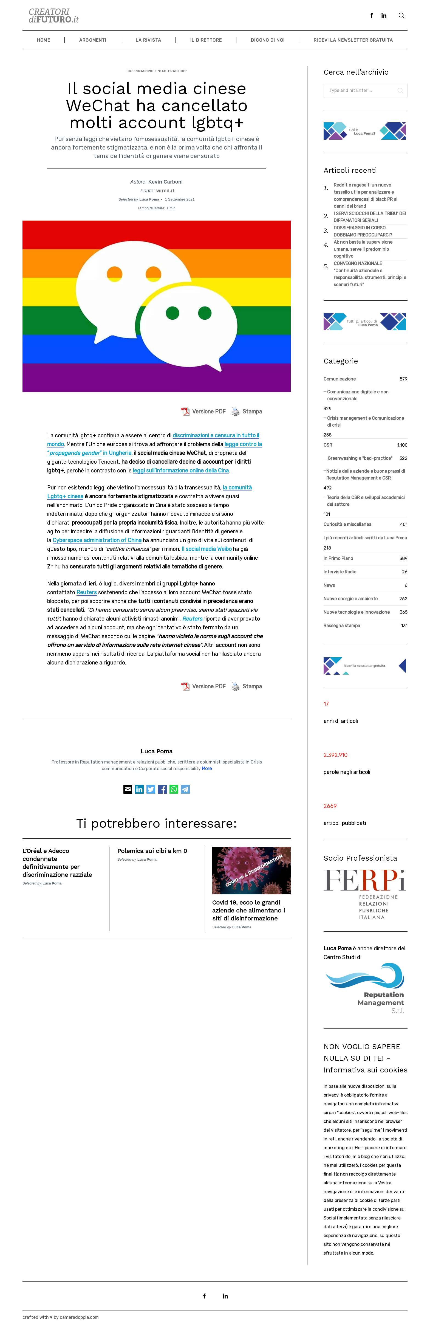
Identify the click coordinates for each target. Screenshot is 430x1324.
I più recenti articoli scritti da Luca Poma (365, 537)
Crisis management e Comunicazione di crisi (365, 422)
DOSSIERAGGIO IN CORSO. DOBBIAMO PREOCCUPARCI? (363, 231)
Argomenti (92, 40)
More (207, 764)
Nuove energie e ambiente (351, 598)
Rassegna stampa (342, 625)
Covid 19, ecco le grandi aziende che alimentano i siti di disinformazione (250, 907)
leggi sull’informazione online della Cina (181, 466)
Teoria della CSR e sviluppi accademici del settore (366, 501)
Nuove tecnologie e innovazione (357, 612)
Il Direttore (206, 40)
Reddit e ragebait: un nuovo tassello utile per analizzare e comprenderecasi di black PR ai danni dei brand (365, 195)
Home (43, 40)
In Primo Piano (338, 558)
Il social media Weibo (207, 545)
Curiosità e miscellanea (347, 524)
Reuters (87, 588)
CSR (328, 445)
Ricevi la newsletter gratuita (353, 40)
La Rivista (148, 40)
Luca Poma (149, 196)
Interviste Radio (340, 571)
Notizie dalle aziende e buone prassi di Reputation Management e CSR (365, 475)
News (329, 585)
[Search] (401, 15)
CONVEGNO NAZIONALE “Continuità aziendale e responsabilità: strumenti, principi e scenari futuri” (370, 274)
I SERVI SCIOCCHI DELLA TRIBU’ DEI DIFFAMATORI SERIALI (370, 217)
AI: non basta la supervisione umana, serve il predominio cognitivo (363, 249)
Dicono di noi (268, 40)
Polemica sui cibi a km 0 (155, 847)
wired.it (165, 187)
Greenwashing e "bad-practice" (156, 69)
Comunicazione (340, 379)
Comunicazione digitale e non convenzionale (358, 395)
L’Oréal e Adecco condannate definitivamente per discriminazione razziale (60, 858)
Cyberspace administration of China (97, 536)
